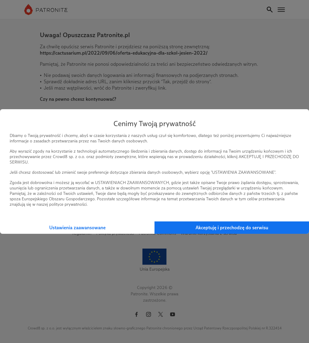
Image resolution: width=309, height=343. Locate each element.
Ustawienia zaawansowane (77, 227)
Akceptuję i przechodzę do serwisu (232, 227)
